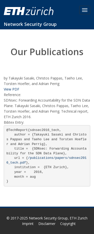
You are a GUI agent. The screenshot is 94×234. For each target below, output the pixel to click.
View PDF (11, 89)
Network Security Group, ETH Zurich (58, 218)
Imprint (28, 223)
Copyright (68, 223)
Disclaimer (46, 223)
